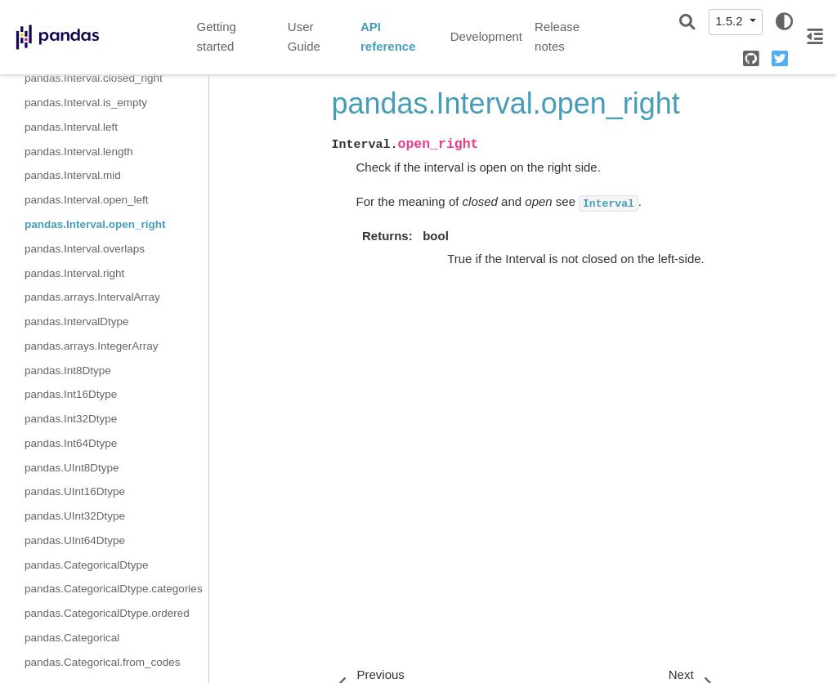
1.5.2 (730, 21)
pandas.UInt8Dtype (72, 468)
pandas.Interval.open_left (87, 200)
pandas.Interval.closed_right (94, 78)
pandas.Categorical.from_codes (103, 662)
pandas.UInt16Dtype (75, 491)
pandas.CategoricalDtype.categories (114, 589)
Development (486, 36)
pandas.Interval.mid (73, 175)
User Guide (304, 37)
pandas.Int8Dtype (68, 370)
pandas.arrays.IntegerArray (92, 346)
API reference (388, 37)
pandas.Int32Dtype (71, 419)
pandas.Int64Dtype (71, 443)
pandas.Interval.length (79, 151)
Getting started (216, 37)
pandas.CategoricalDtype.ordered (107, 613)
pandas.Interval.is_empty (86, 102)
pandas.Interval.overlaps (85, 249)
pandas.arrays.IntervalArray (92, 297)
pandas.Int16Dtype (71, 394)
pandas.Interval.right (74, 273)
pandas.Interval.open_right (95, 224)
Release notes (557, 37)
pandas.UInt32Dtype (75, 516)
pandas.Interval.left (71, 127)
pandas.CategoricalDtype (87, 565)
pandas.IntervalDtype (77, 321)
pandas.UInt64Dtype (75, 540)
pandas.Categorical (72, 638)
